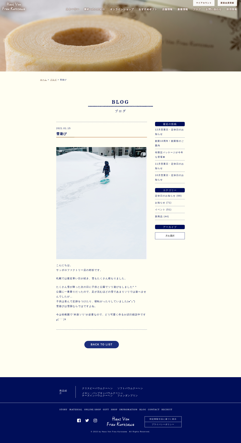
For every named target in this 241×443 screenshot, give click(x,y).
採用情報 (231, 9)
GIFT (106, 409)
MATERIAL (75, 409)
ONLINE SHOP (92, 409)
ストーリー (72, 9)
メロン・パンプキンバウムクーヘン (102, 393)
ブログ (197, 9)
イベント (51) (163, 209)
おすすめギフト (148, 9)
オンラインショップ (122, 9)
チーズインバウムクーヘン (97, 395)
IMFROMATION (128, 409)
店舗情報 (167, 9)
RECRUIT (167, 409)
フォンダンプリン (127, 395)
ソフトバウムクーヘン (130, 388)
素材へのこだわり (94, 9)
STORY (63, 409)
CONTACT (154, 409)
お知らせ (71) (163, 202)
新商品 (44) (162, 216)
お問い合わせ (214, 9)
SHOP (114, 409)
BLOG (142, 409)
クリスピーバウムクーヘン (97, 388)
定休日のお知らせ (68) (168, 195)
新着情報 (183, 9)
